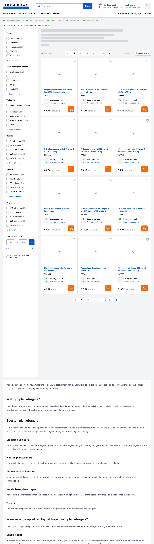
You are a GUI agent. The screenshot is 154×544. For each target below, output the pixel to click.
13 (103, 53)
